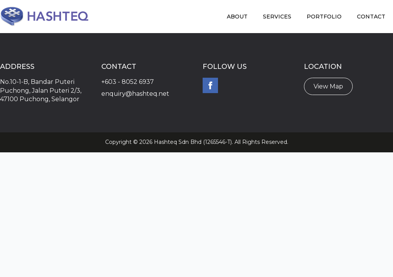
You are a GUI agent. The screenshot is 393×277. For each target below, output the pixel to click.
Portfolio (324, 16)
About (237, 16)
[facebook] (210, 85)
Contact (371, 16)
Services (277, 16)
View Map (328, 86)
